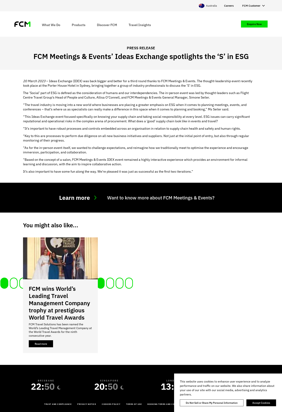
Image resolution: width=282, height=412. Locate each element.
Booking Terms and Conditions (166, 404)
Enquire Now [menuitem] (254, 24)
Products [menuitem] (78, 25)
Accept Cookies (261, 402)
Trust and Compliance (58, 404)
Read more (44, 344)
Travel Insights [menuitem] (140, 25)
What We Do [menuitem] (51, 25)
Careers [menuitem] (229, 5)
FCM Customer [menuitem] (251, 5)
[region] (228, 393)
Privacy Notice (86, 404)
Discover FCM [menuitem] (107, 25)
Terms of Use (134, 404)
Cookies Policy (111, 404)
